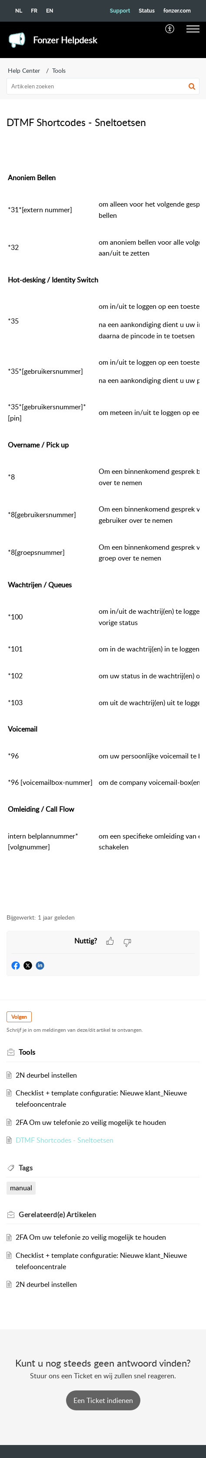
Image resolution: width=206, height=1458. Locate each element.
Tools (59, 70)
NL (18, 11)
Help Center (24, 70)
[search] (103, 86)
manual (21, 1187)
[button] (170, 29)
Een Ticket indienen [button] (103, 1400)
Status (147, 11)
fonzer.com (177, 11)
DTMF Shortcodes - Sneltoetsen (64, 1140)
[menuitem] (170, 29)
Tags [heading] (26, 1168)
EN (49, 11)
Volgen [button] (19, 1017)
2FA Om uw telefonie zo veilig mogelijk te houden (91, 1122)
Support (120, 11)
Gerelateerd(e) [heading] (57, 1214)
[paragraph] (103, 521)
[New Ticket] (103, 1400)
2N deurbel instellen (46, 1075)
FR (34, 11)
